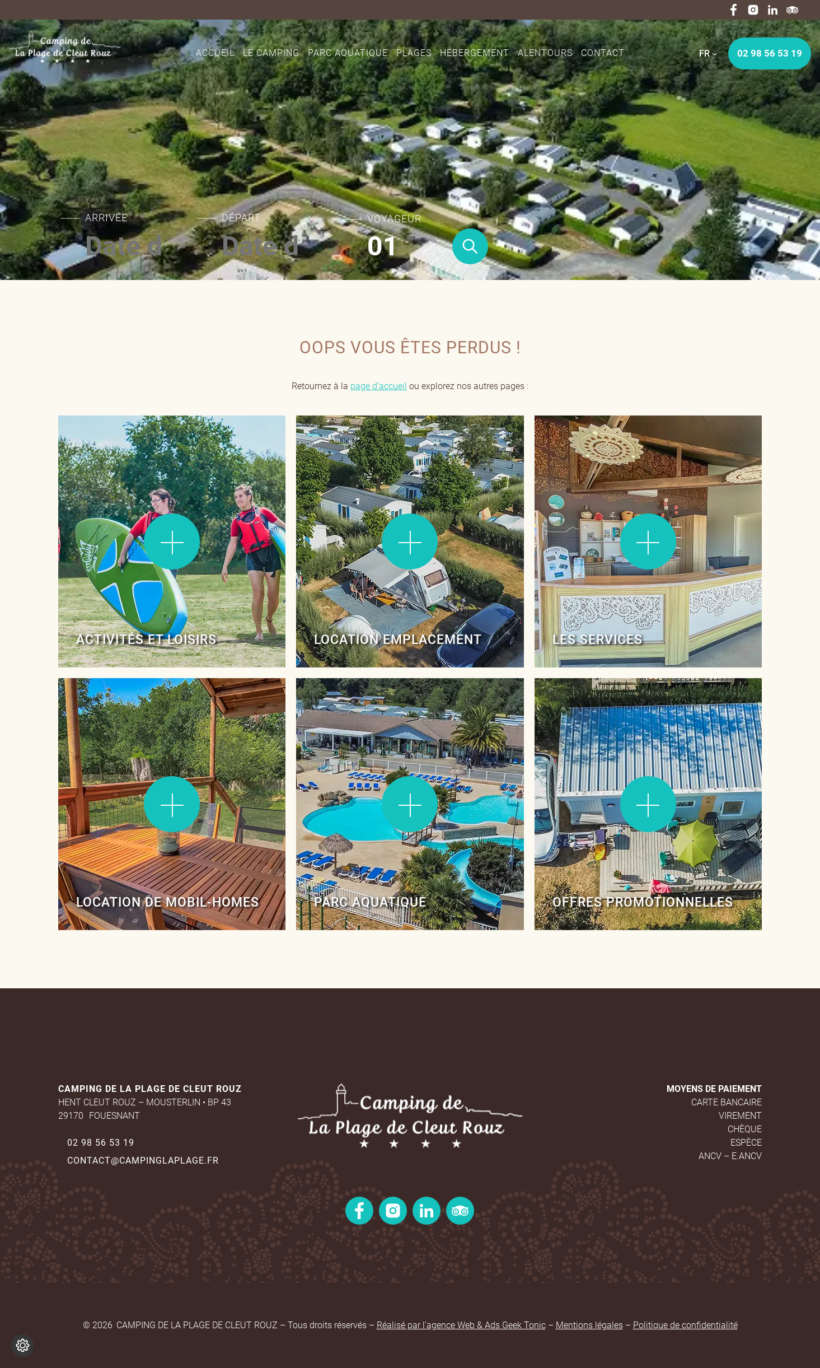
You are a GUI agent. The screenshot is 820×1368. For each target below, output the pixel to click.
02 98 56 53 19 (100, 1142)
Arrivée (106, 217)
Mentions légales (589, 1325)
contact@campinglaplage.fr (143, 1160)
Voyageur (394, 219)
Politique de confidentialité (685, 1325)
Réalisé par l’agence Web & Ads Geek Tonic (461, 1325)
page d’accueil (378, 386)
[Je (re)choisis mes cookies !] (22, 1345)
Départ (241, 217)
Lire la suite (97, 452)
